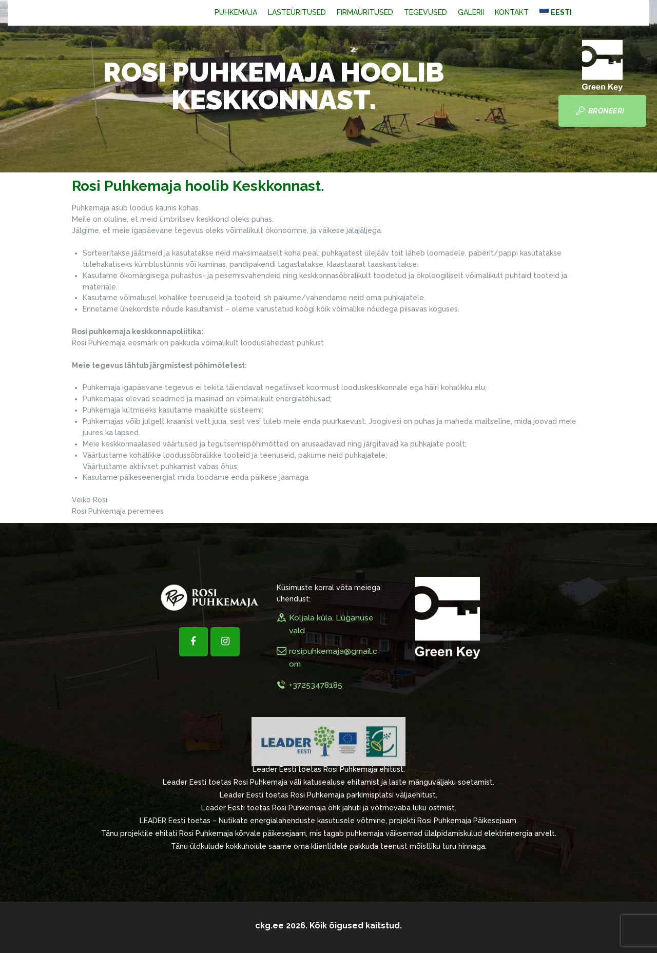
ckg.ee (269, 925)
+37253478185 (315, 685)
